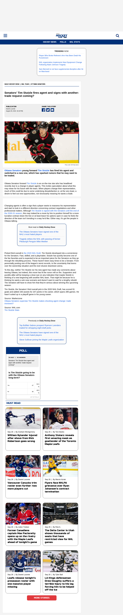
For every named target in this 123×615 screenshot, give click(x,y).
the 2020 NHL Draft (32, 253)
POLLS (63, 42)
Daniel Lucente (10, 109)
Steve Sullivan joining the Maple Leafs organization (41, 340)
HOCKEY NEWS (49, 42)
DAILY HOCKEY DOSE (12, 84)
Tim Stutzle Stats (12, 310)
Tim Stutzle (43, 170)
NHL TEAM (25, 84)
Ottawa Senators (13, 170)
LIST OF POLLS (34, 397)
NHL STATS (75, 42)
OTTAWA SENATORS (38, 84)
